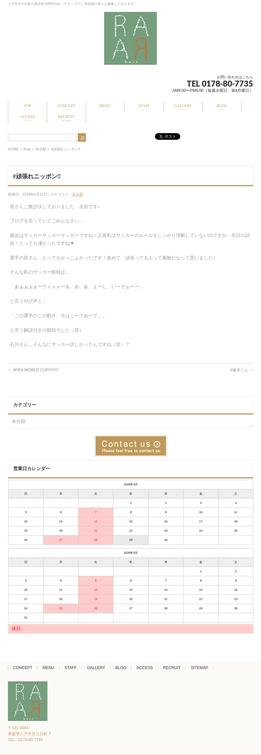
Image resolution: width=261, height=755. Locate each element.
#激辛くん (241, 370)
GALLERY (96, 668)
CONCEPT (23, 668)
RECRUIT (172, 668)
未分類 (40, 149)
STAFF (71, 668)
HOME (13, 149)
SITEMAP (199, 668)
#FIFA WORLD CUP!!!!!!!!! (33, 370)
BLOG (120, 668)
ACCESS (144, 668)
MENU (48, 668)
